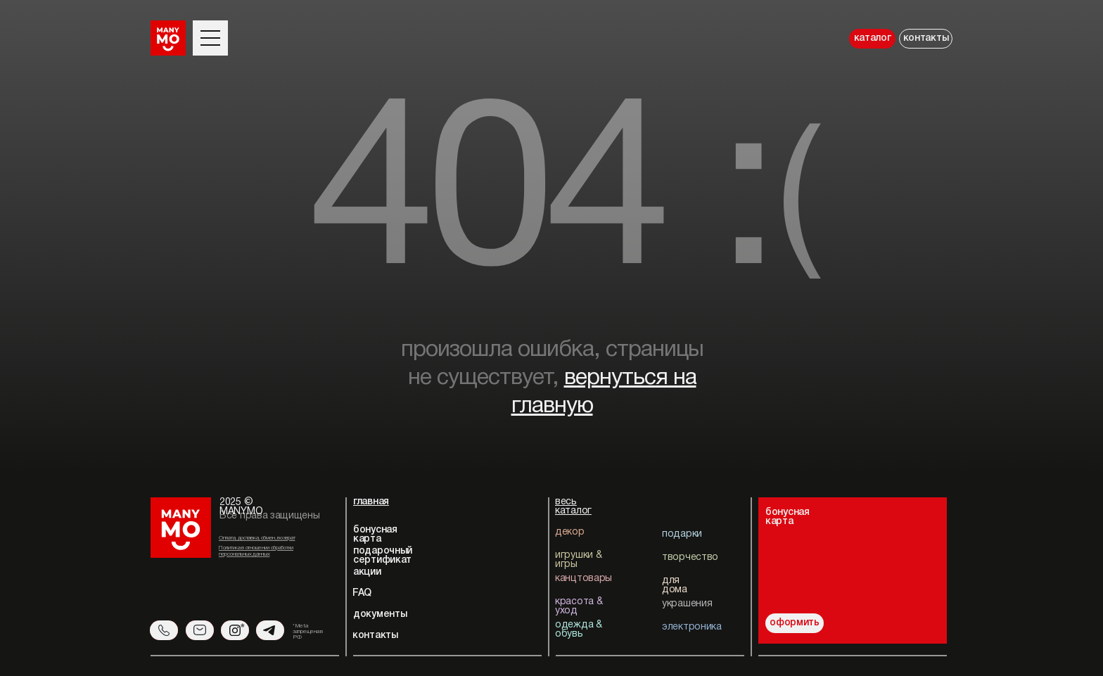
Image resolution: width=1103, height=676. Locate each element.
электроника (692, 627)
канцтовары (583, 578)
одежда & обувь (578, 629)
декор (570, 532)
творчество (690, 557)
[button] (210, 31)
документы (380, 614)
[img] (884, 560)
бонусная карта (375, 534)
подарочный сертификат (382, 556)
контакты (926, 38)
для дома (674, 585)
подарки (682, 534)
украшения (687, 603)
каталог (872, 38)
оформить (795, 622)
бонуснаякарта (787, 517)
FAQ (361, 593)
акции (367, 572)
